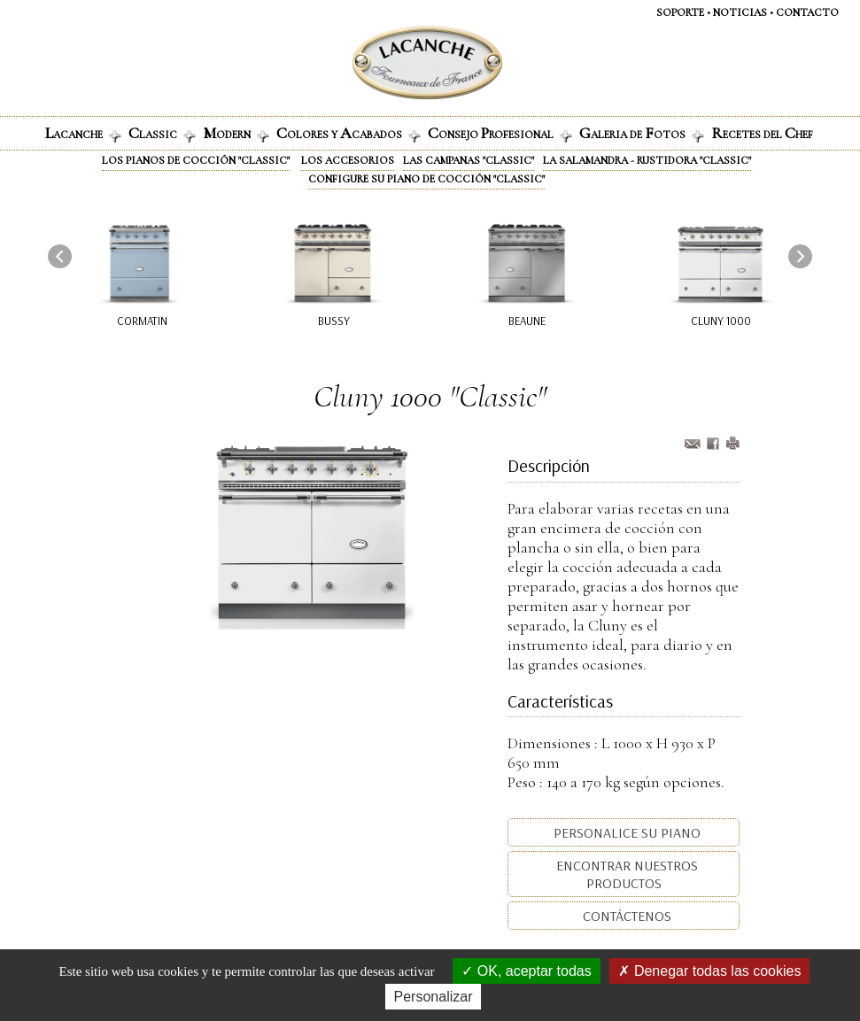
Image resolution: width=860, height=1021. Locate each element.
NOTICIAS (740, 12)
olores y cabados (348, 133)
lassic (162, 133)
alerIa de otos (641, 133)
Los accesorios (347, 160)
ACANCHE (83, 133)
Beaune (527, 320)
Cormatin (142, 320)
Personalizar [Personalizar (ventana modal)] (433, 996)
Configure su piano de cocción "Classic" (426, 179)
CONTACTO (807, 12)
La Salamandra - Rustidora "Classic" (647, 160)
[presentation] (60, 256)
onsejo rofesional (500, 133)
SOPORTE (680, 12)
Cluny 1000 (721, 320)
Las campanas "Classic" (468, 160)
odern (236, 133)
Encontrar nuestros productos (625, 874)
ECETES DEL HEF (762, 133)
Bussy (334, 320)
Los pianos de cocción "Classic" (196, 160)
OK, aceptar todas (526, 970)
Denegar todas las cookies (709, 970)
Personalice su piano (625, 832)
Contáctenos (625, 915)
